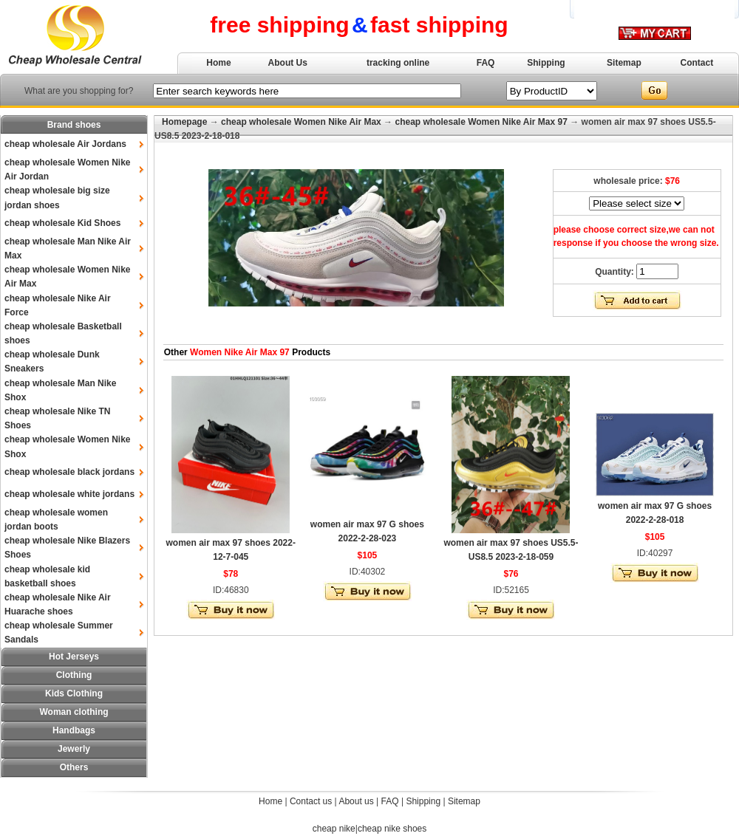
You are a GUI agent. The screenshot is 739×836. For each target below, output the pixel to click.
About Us (287, 63)
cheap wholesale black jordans (69, 472)
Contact (697, 63)
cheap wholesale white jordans (69, 494)
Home (218, 63)
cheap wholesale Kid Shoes (62, 223)
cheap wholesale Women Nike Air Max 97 (481, 122)
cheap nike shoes (392, 828)
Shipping (546, 63)
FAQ (486, 63)
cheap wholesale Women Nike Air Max (301, 122)
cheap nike (334, 828)
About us (355, 801)
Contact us (311, 801)
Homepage (184, 122)
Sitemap (624, 63)
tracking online (398, 63)
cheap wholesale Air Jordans (65, 144)
